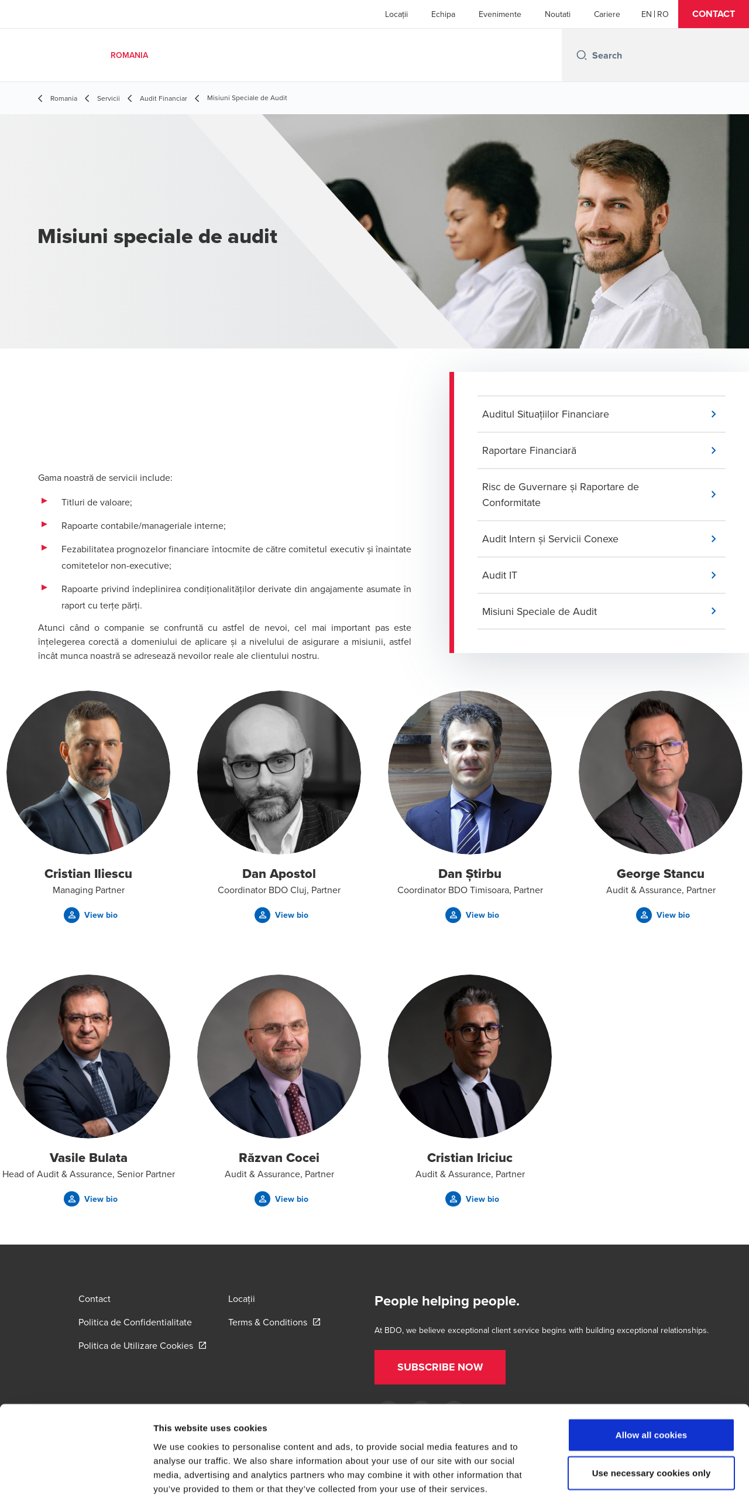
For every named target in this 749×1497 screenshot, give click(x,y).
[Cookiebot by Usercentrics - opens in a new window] (76, 1474)
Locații (396, 14)
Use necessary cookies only (651, 1411)
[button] (713, 14)
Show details (614, 1474)
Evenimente (500, 14)
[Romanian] (663, 14)
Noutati (558, 14)
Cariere (607, 14)
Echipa (443, 14)
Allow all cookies (652, 1373)
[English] (646, 14)
